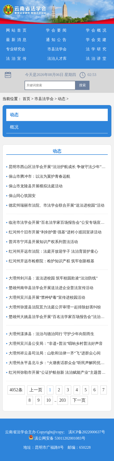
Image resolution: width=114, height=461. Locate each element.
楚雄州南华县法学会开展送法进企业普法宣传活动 (51, 288)
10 (48, 400)
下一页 (79, 400)
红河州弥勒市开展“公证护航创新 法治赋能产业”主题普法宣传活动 (58, 372)
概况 (14, 127)
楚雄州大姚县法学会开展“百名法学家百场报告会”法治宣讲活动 (58, 317)
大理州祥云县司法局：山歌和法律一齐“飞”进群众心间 (55, 353)
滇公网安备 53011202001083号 (57, 438)
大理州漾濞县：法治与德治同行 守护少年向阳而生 (51, 334)
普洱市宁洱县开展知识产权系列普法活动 (43, 242)
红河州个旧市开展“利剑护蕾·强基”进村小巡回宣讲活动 (55, 232)
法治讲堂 (97, 58)
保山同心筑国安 (22, 196)
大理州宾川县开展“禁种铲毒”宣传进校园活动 (47, 297)
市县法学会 (57, 49)
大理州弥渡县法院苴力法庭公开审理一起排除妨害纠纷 (55, 307)
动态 (61, 99)
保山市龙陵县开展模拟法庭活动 (36, 186)
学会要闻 (57, 30)
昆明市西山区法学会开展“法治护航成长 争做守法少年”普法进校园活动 (58, 167)
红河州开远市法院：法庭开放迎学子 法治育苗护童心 (53, 251)
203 (62, 400)
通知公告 (57, 40)
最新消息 (17, 40)
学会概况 (97, 30)
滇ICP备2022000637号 (86, 432)
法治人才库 (57, 58)
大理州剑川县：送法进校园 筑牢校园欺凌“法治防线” (53, 278)
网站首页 (17, 30)
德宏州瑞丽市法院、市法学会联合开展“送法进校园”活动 (56, 205)
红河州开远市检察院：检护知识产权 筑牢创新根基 (51, 261)
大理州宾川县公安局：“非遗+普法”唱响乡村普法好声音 (56, 343)
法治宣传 (17, 58)
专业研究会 (15, 49)
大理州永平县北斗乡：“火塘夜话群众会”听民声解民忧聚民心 (58, 363)
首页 (26, 99)
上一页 (35, 389)
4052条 (16, 389)
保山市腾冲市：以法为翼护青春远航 (39, 176)
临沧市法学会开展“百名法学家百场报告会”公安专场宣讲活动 (58, 222)
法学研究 (97, 49)
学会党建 (97, 40)
